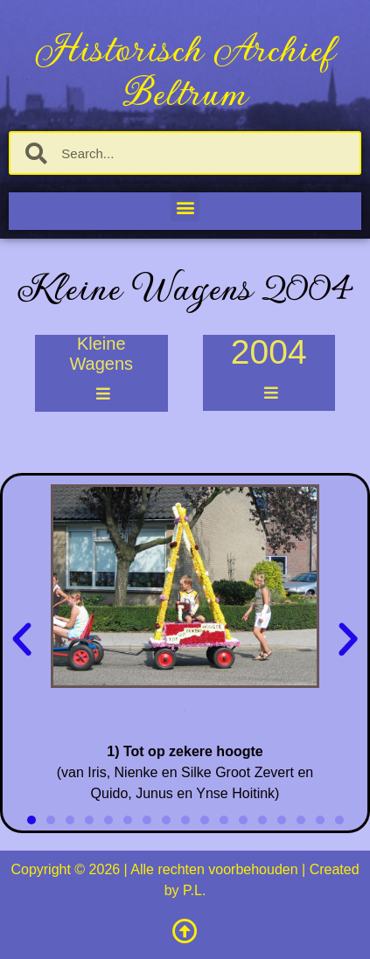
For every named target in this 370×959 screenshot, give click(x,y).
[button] (185, 206)
